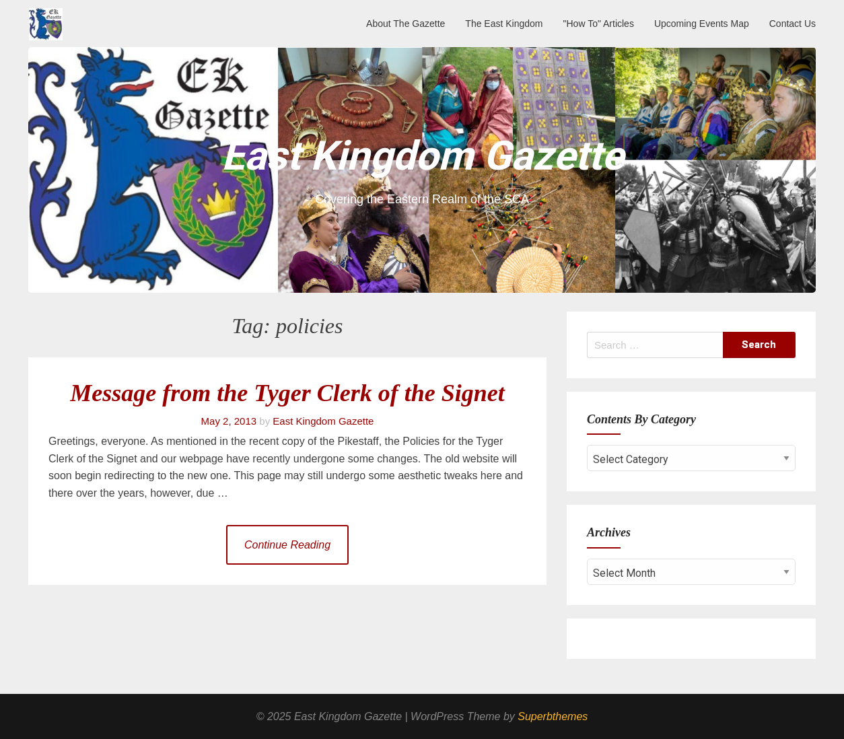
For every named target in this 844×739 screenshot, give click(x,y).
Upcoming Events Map (701, 23)
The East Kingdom (503, 23)
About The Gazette (405, 23)
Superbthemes (553, 716)
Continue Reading (287, 545)
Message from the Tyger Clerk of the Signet (287, 393)
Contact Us (792, 23)
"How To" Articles (598, 23)
